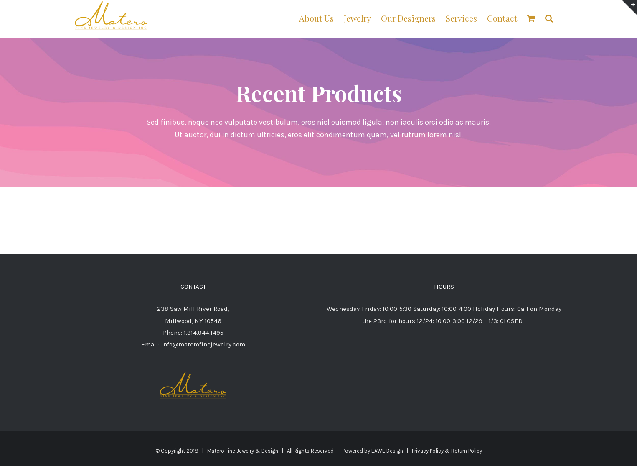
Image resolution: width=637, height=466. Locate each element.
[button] (549, 18)
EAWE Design (387, 451)
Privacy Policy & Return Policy (447, 451)
